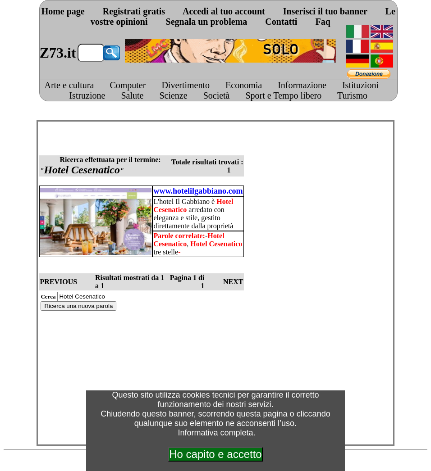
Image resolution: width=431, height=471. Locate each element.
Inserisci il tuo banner (325, 11)
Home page (63, 11)
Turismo (352, 95)
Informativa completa (215, 432)
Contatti (281, 22)
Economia (243, 85)
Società (216, 95)
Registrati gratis (134, 11)
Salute (132, 95)
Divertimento (185, 85)
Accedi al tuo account (224, 11)
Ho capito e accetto (215, 454)
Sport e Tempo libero (284, 95)
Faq (322, 22)
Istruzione (87, 95)
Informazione (302, 85)
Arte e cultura (69, 85)
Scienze (173, 95)
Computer (128, 85)
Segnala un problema (207, 22)
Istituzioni (360, 85)
